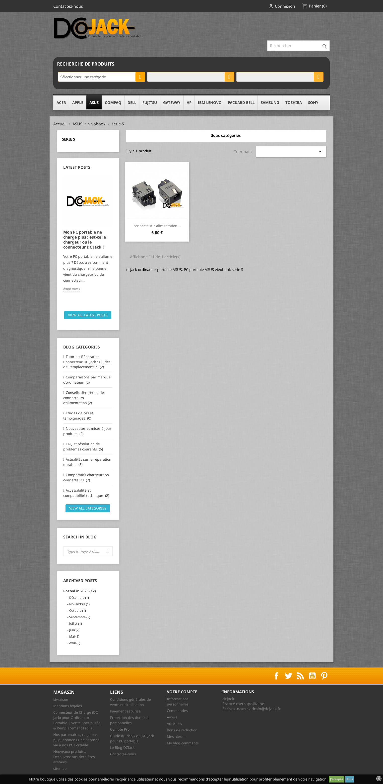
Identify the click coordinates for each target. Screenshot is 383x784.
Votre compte (182, 692)
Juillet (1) (75, 623)
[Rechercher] (298, 45)
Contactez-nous (68, 6)
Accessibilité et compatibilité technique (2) (86, 493)
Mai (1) (74, 636)
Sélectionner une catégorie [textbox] (83, 76)
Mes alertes (176, 736)
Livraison (60, 699)
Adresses (174, 723)
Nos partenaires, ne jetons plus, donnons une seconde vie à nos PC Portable (76, 739)
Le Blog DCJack (122, 747)
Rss (300, 676)
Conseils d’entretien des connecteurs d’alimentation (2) (84, 397)
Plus (350, 779)
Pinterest (324, 676)
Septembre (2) (79, 617)
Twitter (288, 676)
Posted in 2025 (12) (79, 591)
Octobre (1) (77, 610)
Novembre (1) (79, 604)
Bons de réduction (182, 730)
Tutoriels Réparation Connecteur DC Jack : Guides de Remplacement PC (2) (87, 361)
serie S (68, 139)
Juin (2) (74, 630)
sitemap (60, 768)
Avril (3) (74, 643)
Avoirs (172, 717)
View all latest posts (88, 315)
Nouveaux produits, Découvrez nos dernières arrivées (74, 756)
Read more (71, 288)
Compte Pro (119, 729)
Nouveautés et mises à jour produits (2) (87, 431)
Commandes (177, 710)
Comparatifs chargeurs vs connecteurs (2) (86, 477)
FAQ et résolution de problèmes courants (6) (83, 446)
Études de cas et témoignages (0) (78, 416)
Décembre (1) (79, 597)
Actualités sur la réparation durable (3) (87, 462)
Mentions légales (67, 705)
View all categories (87, 508)
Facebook (276, 676)
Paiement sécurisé (125, 711)
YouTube (312, 676)
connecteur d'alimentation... (156, 225)
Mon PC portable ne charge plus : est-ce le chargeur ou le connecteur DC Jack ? (84, 239)
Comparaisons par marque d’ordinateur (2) (87, 380)
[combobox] (101, 77)
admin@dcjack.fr (265, 708)
